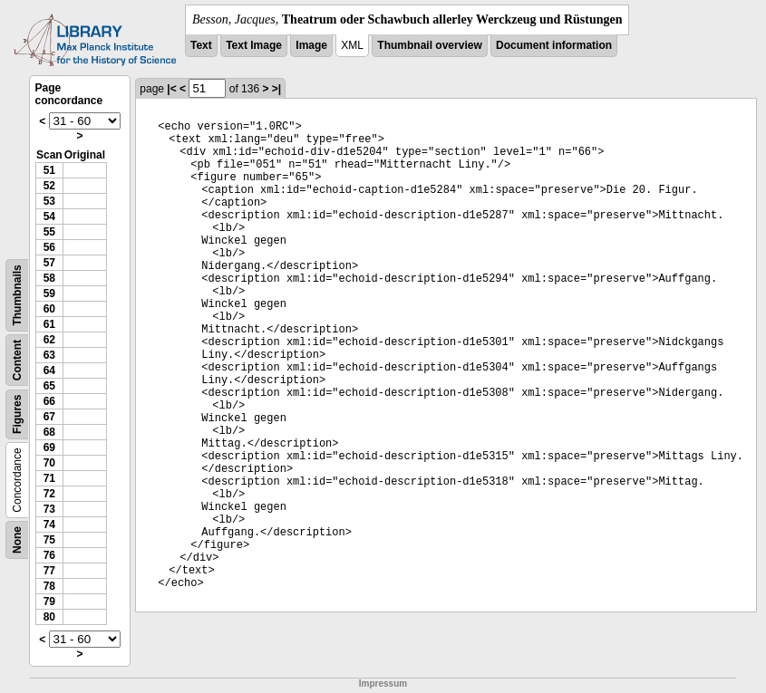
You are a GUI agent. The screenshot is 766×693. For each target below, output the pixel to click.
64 (49, 370)
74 (49, 524)
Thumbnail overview (429, 45)
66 (49, 401)
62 (49, 339)
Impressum (383, 683)
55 (49, 232)
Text (201, 45)
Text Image (254, 45)
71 (49, 478)
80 (49, 617)
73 (49, 509)
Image (311, 45)
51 (49, 170)
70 (49, 463)
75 (49, 540)
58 (49, 278)
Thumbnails (17, 295)
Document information (554, 45)
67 (49, 416)
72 (49, 493)
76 (49, 555)
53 (49, 201)
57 (49, 262)
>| (276, 88)
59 (49, 293)
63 (49, 355)
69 (49, 447)
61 (49, 324)
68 (49, 432)
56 (49, 247)
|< (171, 88)
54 (49, 216)
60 (49, 309)
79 (49, 601)
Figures (17, 414)
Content (17, 360)
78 (49, 586)
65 (49, 386)
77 (49, 570)
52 (49, 185)
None (17, 539)
